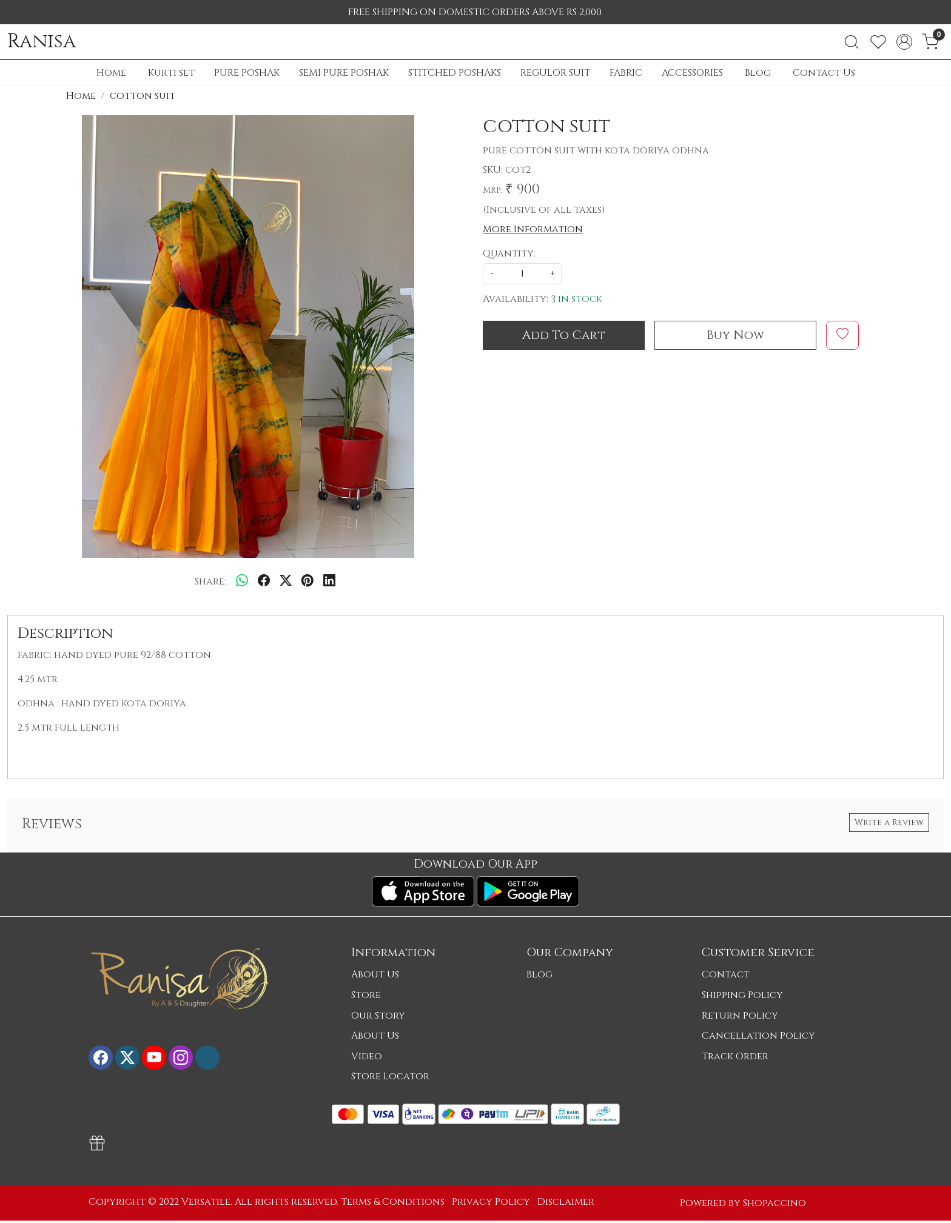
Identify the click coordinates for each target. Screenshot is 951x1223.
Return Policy (740, 1015)
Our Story (378, 1015)
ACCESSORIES (692, 72)
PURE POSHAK (247, 72)
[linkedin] (329, 581)
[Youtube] (154, 1057)
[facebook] (264, 581)
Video (366, 1056)
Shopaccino (774, 1203)
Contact (726, 974)
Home (111, 72)
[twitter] (286, 581)
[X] (127, 1057)
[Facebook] (101, 1057)
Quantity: (509, 253)
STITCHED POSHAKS (454, 72)
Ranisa (41, 41)
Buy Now (735, 335)
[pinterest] (307, 581)
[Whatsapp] (242, 581)
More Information (533, 229)
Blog (758, 72)
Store (366, 995)
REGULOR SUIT (555, 72)
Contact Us (824, 72)
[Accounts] (904, 42)
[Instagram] (181, 1057)
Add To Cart (563, 335)
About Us (375, 974)
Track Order (735, 1056)
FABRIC (626, 72)
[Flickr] (207, 1057)
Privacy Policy (491, 1201)
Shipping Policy (742, 995)
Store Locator (390, 1076)
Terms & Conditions (393, 1201)
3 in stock (576, 299)
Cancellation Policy (758, 1035)
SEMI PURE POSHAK (344, 72)
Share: (210, 581)
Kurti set (171, 72)
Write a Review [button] (889, 822)
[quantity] (522, 273)
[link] (851, 41)
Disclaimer (565, 1201)
